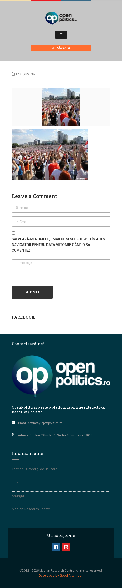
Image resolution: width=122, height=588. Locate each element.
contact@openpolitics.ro (45, 423)
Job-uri (17, 482)
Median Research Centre (31, 509)
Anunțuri (18, 495)
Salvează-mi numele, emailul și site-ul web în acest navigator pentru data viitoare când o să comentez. (59, 244)
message (61, 270)
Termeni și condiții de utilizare (34, 469)
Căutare (61, 48)
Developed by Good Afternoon (61, 575)
